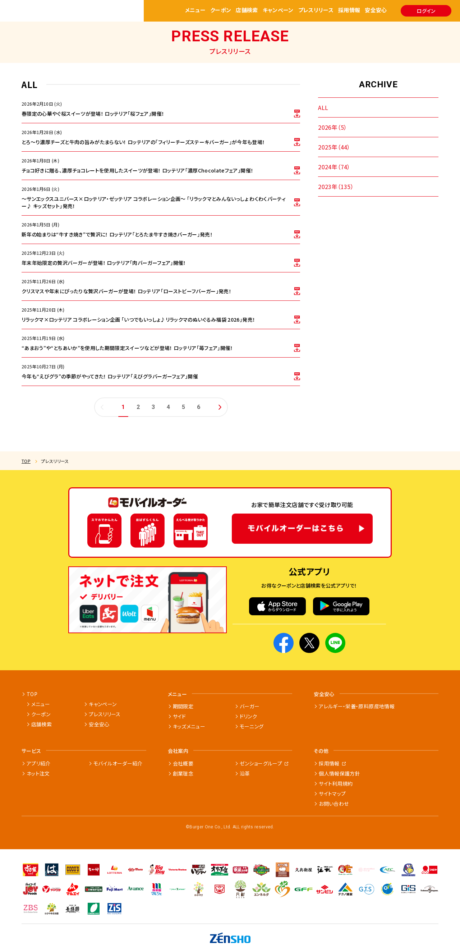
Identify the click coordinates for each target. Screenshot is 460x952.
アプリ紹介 (39, 763)
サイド (179, 716)
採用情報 (349, 11)
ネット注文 (38, 773)
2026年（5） (332, 127)
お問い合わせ (334, 803)
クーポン (220, 11)
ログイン (426, 10)
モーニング (252, 726)
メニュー (195, 11)
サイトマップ (332, 793)
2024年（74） (334, 166)
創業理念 (183, 773)
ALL (323, 107)
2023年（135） (336, 186)
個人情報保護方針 (339, 773)
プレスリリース (316, 11)
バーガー (249, 706)
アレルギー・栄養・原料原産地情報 (357, 706)
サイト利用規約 (336, 783)
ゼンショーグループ (261, 763)
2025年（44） (334, 147)
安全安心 (376, 11)
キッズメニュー (189, 726)
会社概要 (183, 763)
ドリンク (248, 716)
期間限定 (183, 706)
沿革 (245, 773)
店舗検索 (247, 11)
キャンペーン (278, 11)
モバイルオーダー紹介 (118, 763)
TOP (26, 461)
